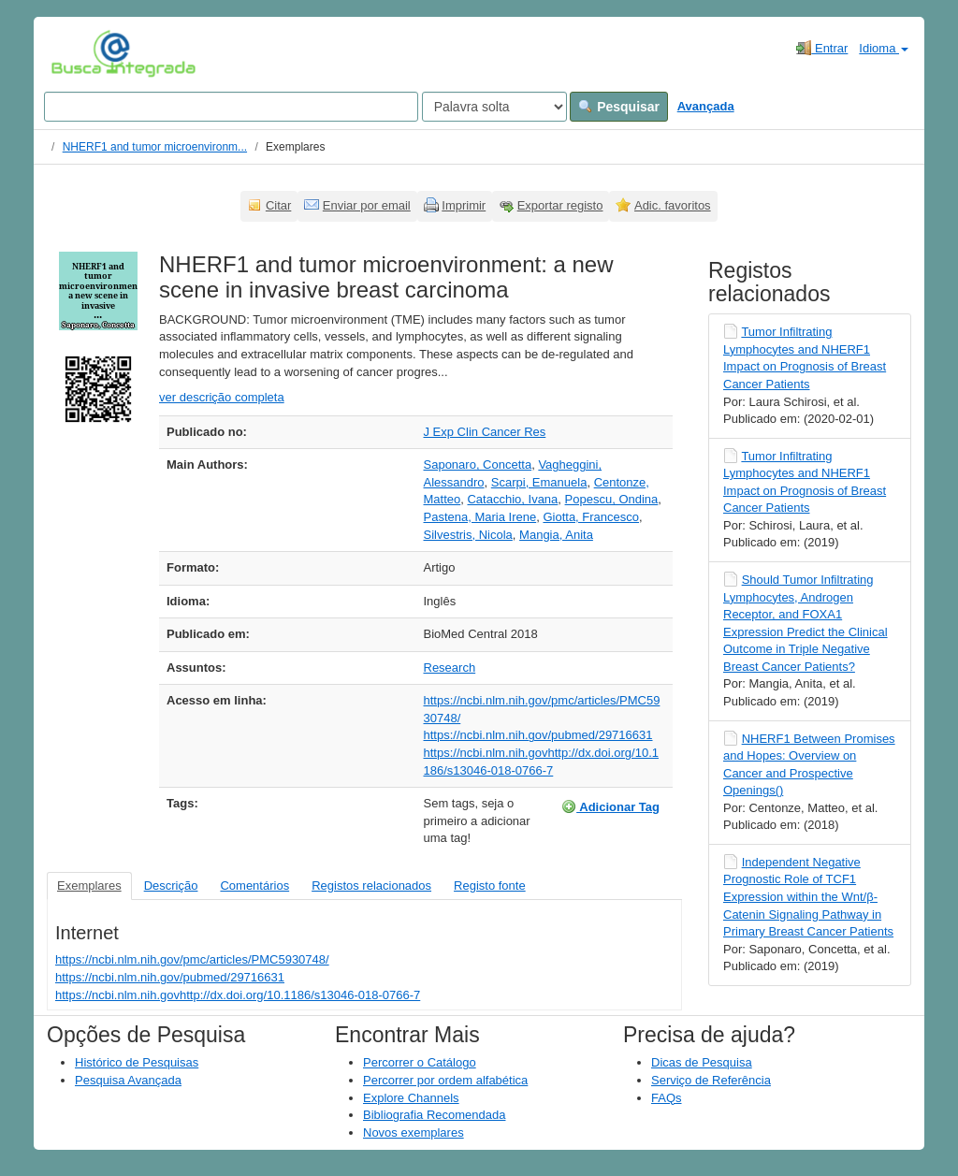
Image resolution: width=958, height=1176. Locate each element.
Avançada (705, 106)
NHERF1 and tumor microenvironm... (155, 146)
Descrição (171, 885)
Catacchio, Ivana (512, 499)
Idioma (883, 48)
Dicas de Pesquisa (701, 1062)
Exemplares (89, 885)
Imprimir (464, 205)
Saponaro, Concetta (478, 464)
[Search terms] (231, 107)
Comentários (254, 885)
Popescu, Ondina (612, 499)
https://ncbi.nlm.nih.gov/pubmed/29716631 (538, 735)
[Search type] (494, 107)
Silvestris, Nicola (468, 535)
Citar (278, 205)
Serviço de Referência (711, 1080)
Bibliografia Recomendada (434, 1115)
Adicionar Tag (610, 806)
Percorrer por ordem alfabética (445, 1080)
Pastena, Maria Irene (480, 517)
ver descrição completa (221, 397)
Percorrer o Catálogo (419, 1062)
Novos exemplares (413, 1132)
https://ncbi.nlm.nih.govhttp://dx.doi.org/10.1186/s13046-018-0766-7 (237, 995)
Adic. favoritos (672, 205)
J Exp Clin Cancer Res (485, 432)
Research (450, 668)
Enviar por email (367, 205)
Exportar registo (560, 205)
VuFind (80, 53)
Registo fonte (490, 885)
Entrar (822, 47)
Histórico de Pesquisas (136, 1062)
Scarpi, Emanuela (539, 482)
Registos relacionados (371, 885)
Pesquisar (619, 106)
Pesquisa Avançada (128, 1080)
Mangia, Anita (556, 535)
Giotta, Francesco (591, 517)
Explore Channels (411, 1098)
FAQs (666, 1098)
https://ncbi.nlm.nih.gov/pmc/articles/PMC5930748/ (192, 959)
